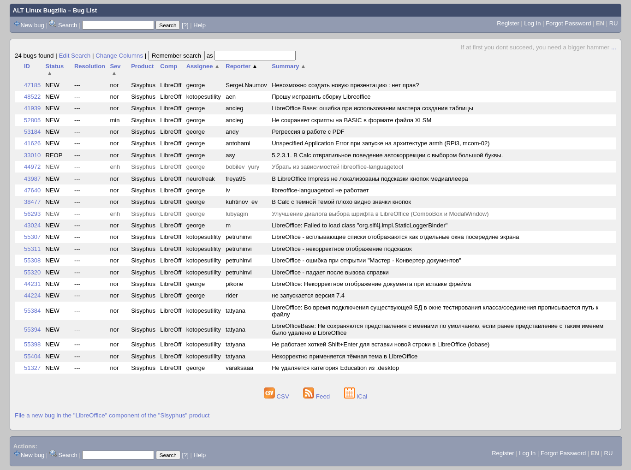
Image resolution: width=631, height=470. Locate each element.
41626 (32, 143)
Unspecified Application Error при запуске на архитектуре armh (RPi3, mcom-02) (380, 143)
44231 (32, 283)
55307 (32, 236)
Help (199, 25)
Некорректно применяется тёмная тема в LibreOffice (344, 356)
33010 (32, 155)
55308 (32, 260)
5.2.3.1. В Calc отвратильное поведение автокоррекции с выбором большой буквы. (387, 155)
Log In (532, 23)
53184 (32, 131)
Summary (289, 66)
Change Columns (119, 55)
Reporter (242, 66)
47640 (32, 190)
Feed (317, 396)
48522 (32, 96)
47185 (32, 85)
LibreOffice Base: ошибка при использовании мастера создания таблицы (372, 108)
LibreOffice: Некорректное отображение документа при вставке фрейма (371, 283)
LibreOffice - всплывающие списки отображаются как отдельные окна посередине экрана (395, 236)
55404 (32, 356)
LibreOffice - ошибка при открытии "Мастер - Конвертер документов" (366, 260)
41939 (32, 108)
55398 (32, 344)
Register (508, 23)
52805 (32, 120)
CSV (277, 396)
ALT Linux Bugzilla (39, 10)
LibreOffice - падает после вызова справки (330, 272)
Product (142, 66)
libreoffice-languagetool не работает (320, 190)
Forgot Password (568, 23)
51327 (32, 367)
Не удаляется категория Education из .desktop (335, 367)
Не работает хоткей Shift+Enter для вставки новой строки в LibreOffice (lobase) (380, 344)
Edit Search (74, 55)
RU (613, 23)
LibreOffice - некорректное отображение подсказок (341, 248)
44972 (32, 166)
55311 (32, 248)
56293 (32, 213)
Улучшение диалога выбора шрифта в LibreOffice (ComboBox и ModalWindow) (380, 213)
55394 (32, 329)
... (613, 47)
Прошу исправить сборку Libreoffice (321, 96)
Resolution (89, 66)
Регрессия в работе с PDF (308, 131)
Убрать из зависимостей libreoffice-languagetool (337, 166)
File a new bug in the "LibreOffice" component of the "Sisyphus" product (112, 415)
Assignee (203, 66)
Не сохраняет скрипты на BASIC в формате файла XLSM (351, 120)
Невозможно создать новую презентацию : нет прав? (345, 85)
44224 (32, 295)
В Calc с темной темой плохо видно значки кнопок (341, 201)
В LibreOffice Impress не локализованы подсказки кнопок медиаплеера (370, 178)
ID (27, 66)
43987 (32, 178)
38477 (32, 201)
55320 (32, 272)
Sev (115, 70)
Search (67, 25)
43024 (32, 225)
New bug (32, 25)
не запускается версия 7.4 (308, 295)
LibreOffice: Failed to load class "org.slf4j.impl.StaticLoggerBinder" (359, 225)
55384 (32, 310)
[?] (185, 25)
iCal (356, 396)
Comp (168, 66)
